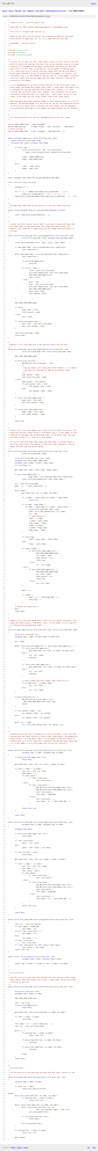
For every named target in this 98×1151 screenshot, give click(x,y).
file (47, 16)
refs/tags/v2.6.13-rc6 (55, 10)
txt (88, 1147)
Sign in (93, 3)
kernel (18, 10)
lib (70, 10)
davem (30, 10)
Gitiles (13, 1147)
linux (4, 10)
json (94, 1147)
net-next (40, 10)
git (24, 10)
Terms (25, 1147)
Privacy (19, 1147)
